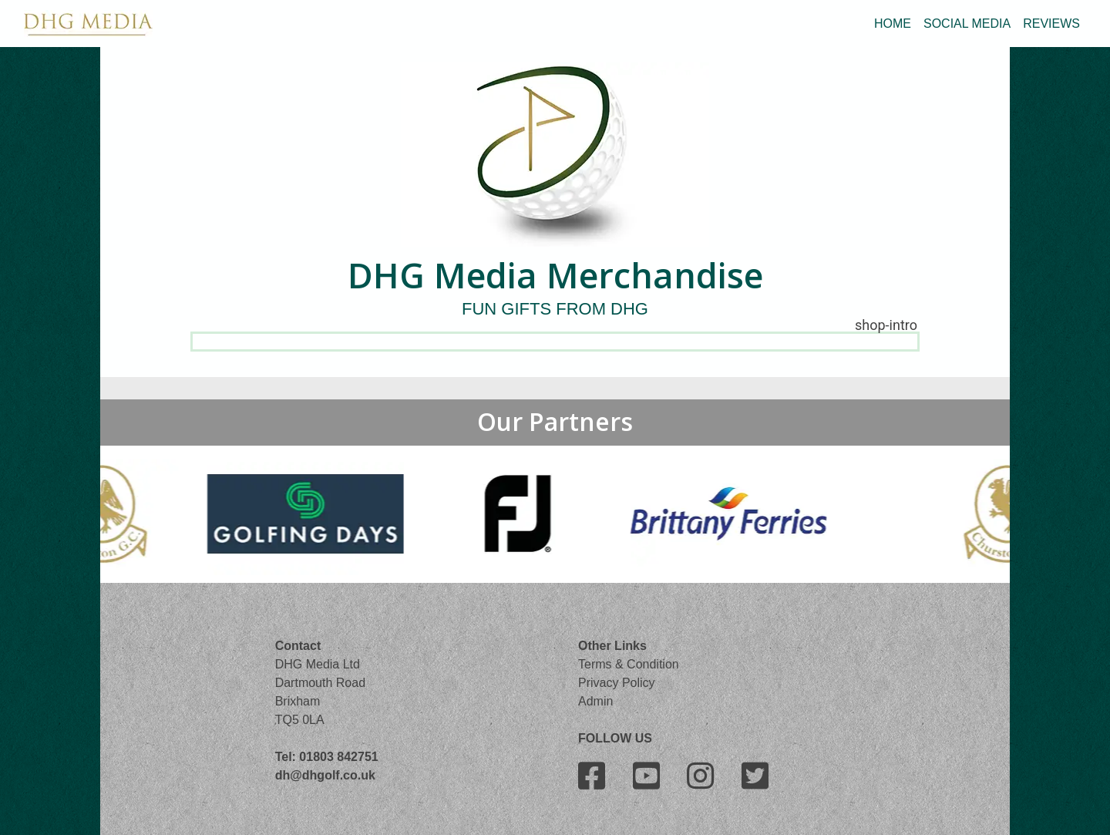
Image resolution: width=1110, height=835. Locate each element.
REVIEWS (1051, 23)
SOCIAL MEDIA (967, 23)
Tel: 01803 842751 (326, 756)
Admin (595, 701)
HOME (892, 23)
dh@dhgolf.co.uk (325, 775)
